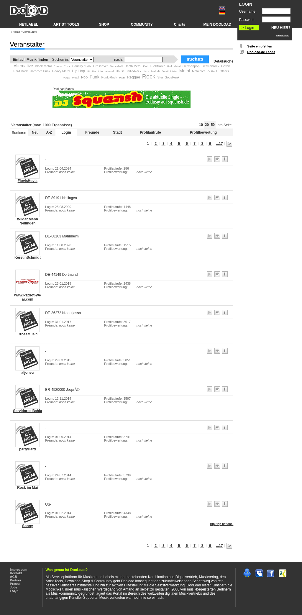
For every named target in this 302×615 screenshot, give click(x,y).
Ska (160, 77)
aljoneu (27, 372)
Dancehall (116, 66)
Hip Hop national (221, 524)
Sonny (27, 526)
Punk (94, 77)
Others (224, 71)
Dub (145, 66)
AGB (13, 576)
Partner (16, 580)
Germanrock (210, 66)
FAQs (14, 591)
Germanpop (191, 66)
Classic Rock (62, 66)
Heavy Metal (61, 71)
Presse (15, 584)
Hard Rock (20, 71)
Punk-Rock (109, 77)
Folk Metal (173, 66)
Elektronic (157, 66)
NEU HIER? (280, 28)
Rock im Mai (27, 488)
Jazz (146, 71)
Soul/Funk (172, 77)
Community (29, 31)
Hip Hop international (100, 71)
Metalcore (198, 71)
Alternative (23, 65)
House (120, 71)
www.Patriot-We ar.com (27, 297)
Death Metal (133, 66)
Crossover (100, 66)
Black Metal (43, 66)
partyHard (27, 449)
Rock (148, 76)
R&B (122, 77)
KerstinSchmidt (27, 257)
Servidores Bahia (27, 411)
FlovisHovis (27, 181)
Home (16, 31)
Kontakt (16, 573)
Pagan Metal (71, 77)
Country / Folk (81, 66)
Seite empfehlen (259, 46)
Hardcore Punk (40, 71)
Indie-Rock (134, 71)
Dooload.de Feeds (261, 52)
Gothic (226, 66)
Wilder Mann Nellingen (27, 221)
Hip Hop (78, 71)
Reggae (133, 77)
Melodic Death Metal (164, 71)
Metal (184, 70)
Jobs (14, 587)
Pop (84, 77)
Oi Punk (212, 71)
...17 (219, 144)
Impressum (18, 569)
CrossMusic (27, 334)
